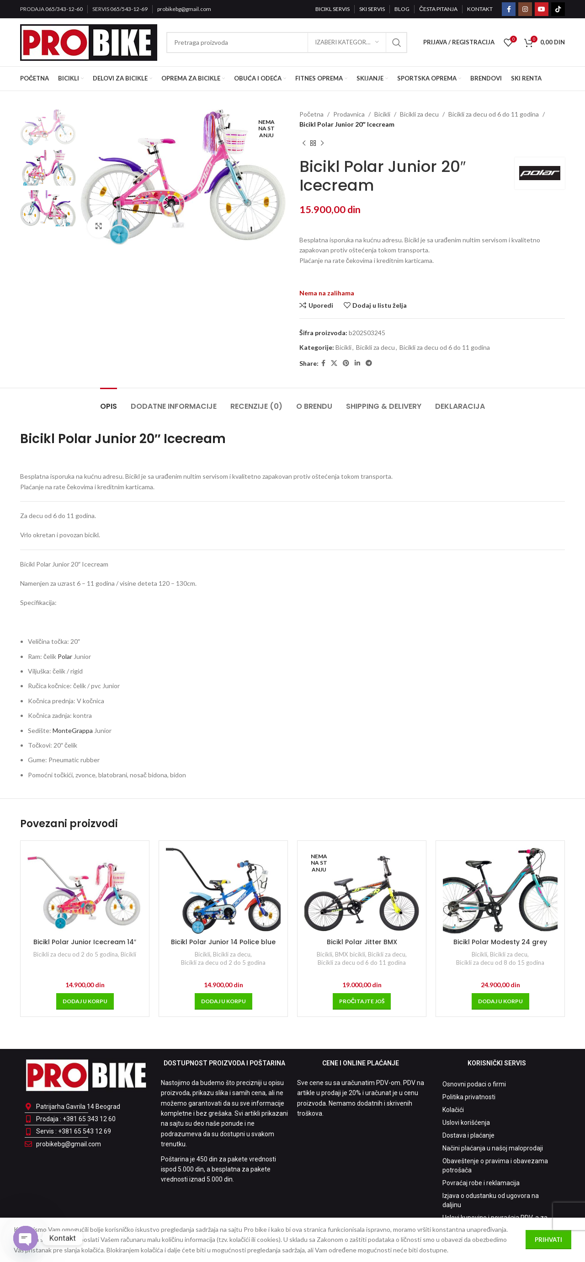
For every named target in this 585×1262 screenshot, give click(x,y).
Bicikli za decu (419, 114)
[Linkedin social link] (357, 363)
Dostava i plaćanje (468, 1135)
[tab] (108, 402)
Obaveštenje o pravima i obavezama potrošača (495, 1165)
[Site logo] (88, 41)
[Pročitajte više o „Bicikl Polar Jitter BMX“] (362, 1001)
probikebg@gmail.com (184, 8)
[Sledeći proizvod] (322, 143)
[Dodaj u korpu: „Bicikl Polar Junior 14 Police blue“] (223, 1001)
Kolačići (453, 1109)
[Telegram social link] (369, 363)
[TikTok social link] (558, 9)
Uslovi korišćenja (466, 1122)
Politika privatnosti (468, 1097)
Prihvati (548, 1239)
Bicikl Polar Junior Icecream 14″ (84, 941)
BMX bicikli (350, 954)
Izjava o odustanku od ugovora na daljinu (490, 1200)
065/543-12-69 (129, 8)
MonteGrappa (73, 730)
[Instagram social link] (525, 9)
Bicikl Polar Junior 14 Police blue (223, 941)
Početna (311, 114)
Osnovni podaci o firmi (474, 1084)
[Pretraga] (286, 42)
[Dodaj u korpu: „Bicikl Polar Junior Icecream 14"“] (85, 1001)
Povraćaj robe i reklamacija (481, 1183)
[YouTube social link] (541, 9)
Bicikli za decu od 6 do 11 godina (493, 114)
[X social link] (334, 363)
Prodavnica (349, 114)
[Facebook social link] (509, 9)
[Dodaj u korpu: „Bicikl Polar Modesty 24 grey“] (500, 1001)
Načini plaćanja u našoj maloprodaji (492, 1148)
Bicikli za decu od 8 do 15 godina (500, 962)
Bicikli (382, 114)
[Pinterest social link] (346, 363)
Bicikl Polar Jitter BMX (362, 941)
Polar (65, 656)
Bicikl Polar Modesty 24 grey (500, 941)
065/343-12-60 (64, 8)
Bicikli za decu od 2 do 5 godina (75, 954)
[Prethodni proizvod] (303, 143)
